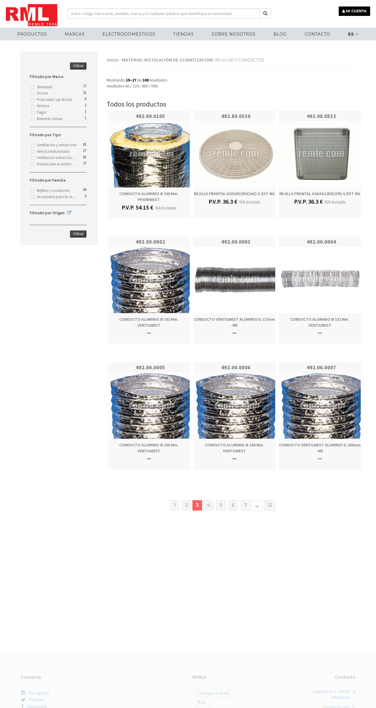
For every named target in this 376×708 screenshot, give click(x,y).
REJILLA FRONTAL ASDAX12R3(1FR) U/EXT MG (319, 193)
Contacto (317, 34)
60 (127, 86)
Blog (280, 34)
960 (154, 86)
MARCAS (75, 34)
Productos (32, 34)
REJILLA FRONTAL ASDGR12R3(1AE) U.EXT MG (234, 193)
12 (270, 505)
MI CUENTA (354, 11)
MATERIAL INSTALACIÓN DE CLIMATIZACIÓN (168, 60)
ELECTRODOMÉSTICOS (129, 34)
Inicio (114, 60)
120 (135, 86)
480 (145, 86)
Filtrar (78, 65)
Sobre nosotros (234, 34)
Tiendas (183, 34)
